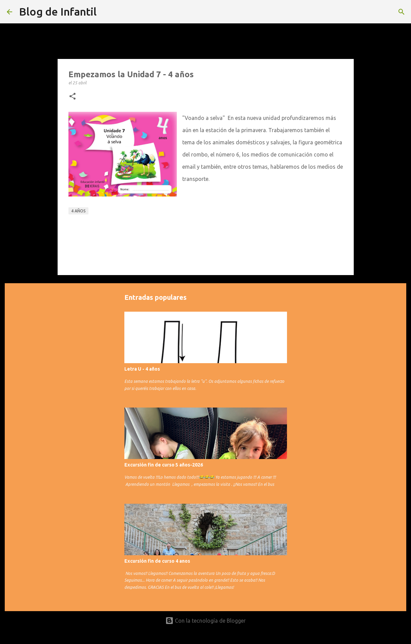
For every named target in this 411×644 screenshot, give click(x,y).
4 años (78, 211)
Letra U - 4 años (142, 369)
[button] (72, 96)
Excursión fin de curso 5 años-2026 (163, 465)
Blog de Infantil (58, 11)
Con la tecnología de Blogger (205, 621)
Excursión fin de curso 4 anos (157, 561)
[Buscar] (401, 12)
